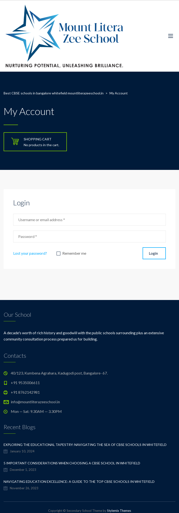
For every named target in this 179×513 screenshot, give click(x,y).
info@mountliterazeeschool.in (35, 401)
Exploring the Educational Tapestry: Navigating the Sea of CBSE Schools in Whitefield (85, 445)
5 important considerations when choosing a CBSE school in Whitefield (72, 463)
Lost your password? (30, 253)
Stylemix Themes (119, 511)
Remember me (74, 253)
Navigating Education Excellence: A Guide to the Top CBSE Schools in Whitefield (79, 481)
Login (153, 253)
